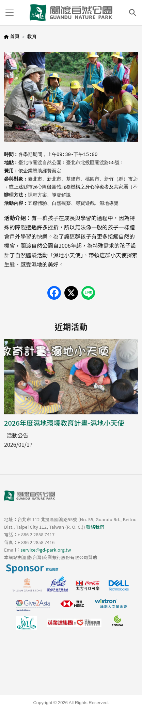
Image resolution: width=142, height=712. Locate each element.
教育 (32, 36)
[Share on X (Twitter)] (71, 293)
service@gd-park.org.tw (45, 549)
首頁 (14, 36)
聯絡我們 (95, 527)
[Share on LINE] (88, 293)
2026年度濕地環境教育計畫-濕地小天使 (64, 423)
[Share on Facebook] (54, 293)
